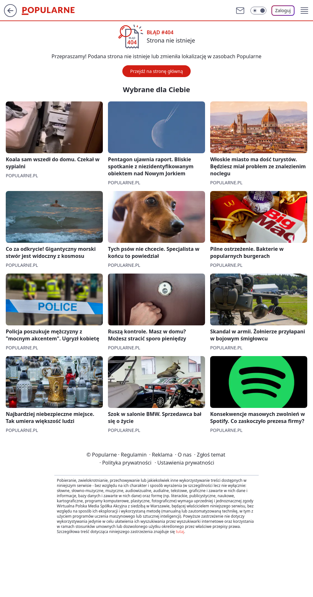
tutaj (180, 531)
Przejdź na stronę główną (156, 71)
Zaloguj (283, 10)
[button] (304, 10)
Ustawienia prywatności (184, 462)
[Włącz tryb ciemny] (258, 10)
